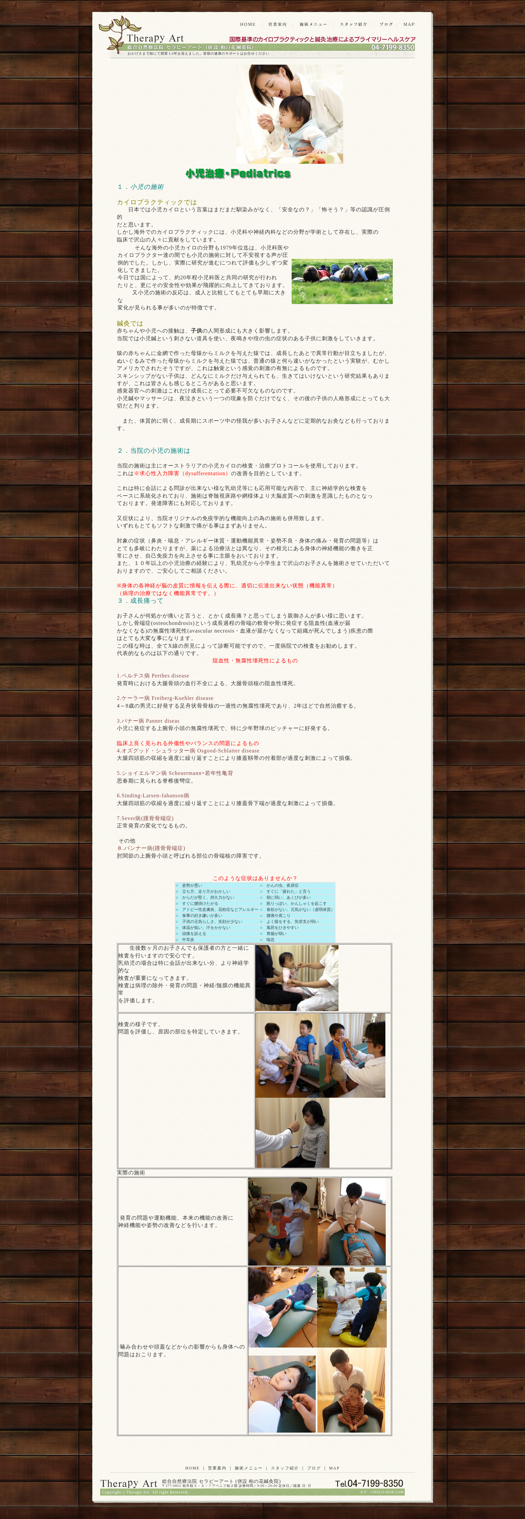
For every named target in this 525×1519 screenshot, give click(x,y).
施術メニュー (249, 1468)
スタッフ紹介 (285, 1468)
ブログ (314, 1468)
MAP (334, 1468)
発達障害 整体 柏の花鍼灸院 (140, 35)
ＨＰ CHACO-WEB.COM (382, 1492)
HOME (192, 1468)
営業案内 (217, 1468)
